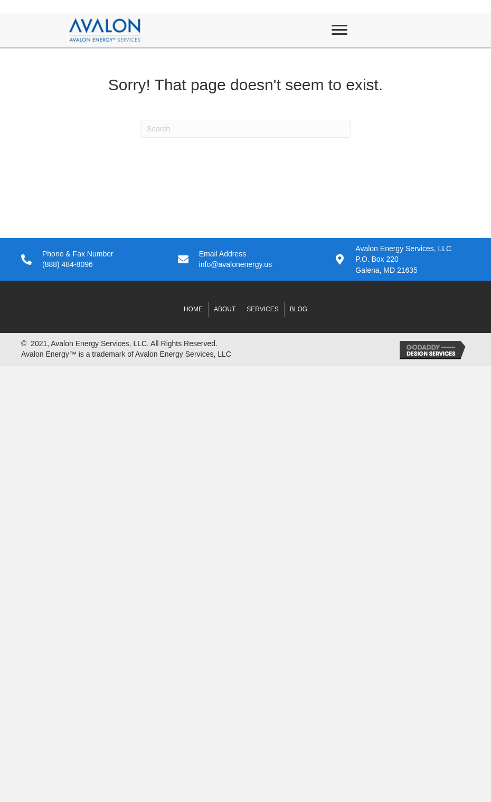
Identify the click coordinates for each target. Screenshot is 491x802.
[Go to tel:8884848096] (89, 259)
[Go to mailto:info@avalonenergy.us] (246, 259)
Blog (298, 309)
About (224, 309)
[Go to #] (402, 259)
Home (193, 309)
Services (262, 309)
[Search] (245, 129)
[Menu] (339, 30)
